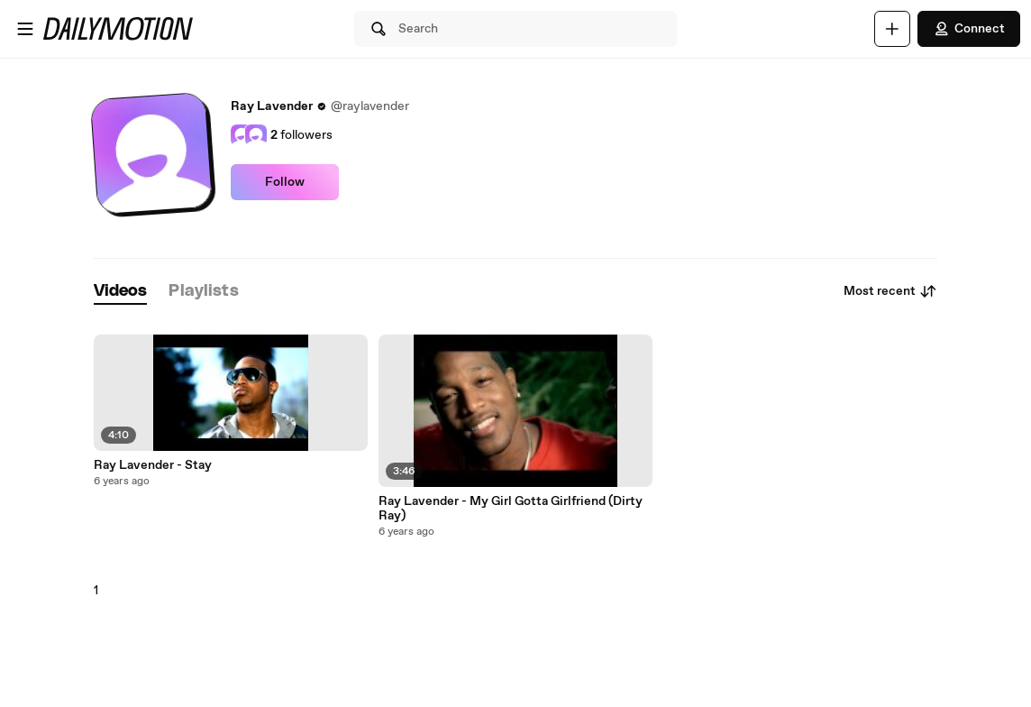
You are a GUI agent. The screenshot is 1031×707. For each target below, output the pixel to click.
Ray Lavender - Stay (153, 465)
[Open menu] (25, 29)
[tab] (121, 291)
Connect (969, 29)
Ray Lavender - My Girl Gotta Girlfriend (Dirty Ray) (511, 508)
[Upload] (892, 29)
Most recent (890, 291)
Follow (285, 182)
